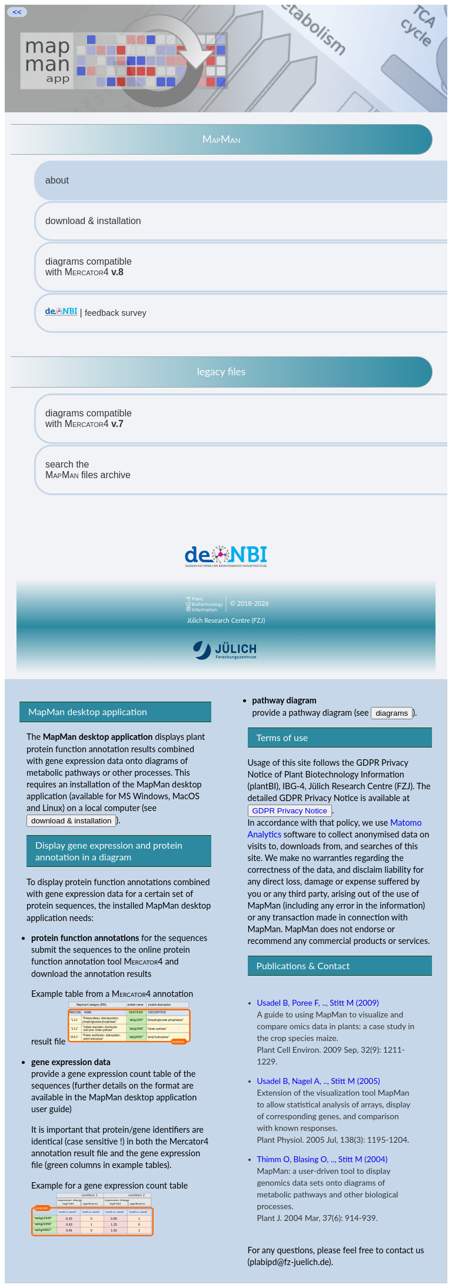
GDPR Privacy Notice (289, 810)
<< (17, 12)
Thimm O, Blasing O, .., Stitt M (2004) (322, 1159)
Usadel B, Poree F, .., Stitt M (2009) (318, 1002)
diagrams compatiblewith (88, 266)
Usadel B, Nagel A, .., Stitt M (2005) (318, 1081)
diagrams (391, 713)
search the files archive (88, 469)
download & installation (93, 221)
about (57, 180)
